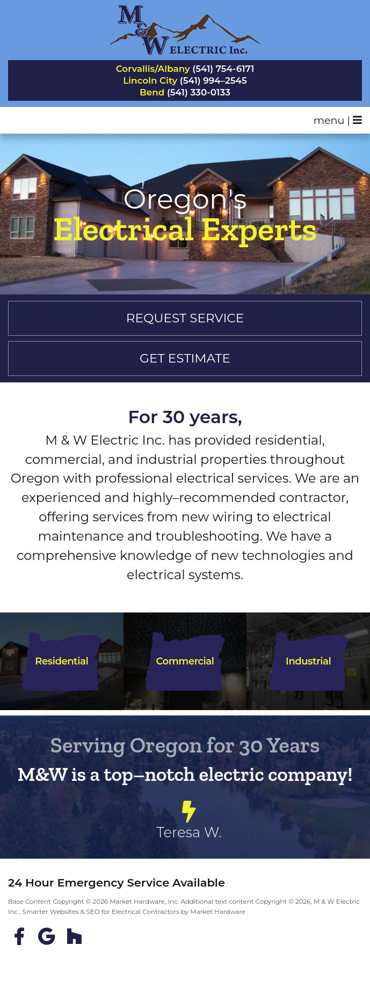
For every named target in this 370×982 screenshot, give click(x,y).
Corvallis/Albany (153, 68)
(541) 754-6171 (223, 68)
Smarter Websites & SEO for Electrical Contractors (100, 911)
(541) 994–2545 (213, 80)
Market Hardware (217, 911)
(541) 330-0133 (198, 92)
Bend (152, 92)
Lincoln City (150, 80)
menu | (338, 120)
